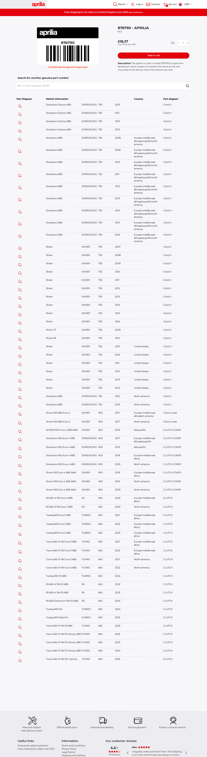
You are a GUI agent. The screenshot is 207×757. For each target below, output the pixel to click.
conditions (137, 12)
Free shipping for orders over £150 (36, 749)
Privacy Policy (69, 749)
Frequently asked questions (33, 745)
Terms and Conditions (74, 745)
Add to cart (153, 55)
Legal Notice (68, 752)
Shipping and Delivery (74, 755)
